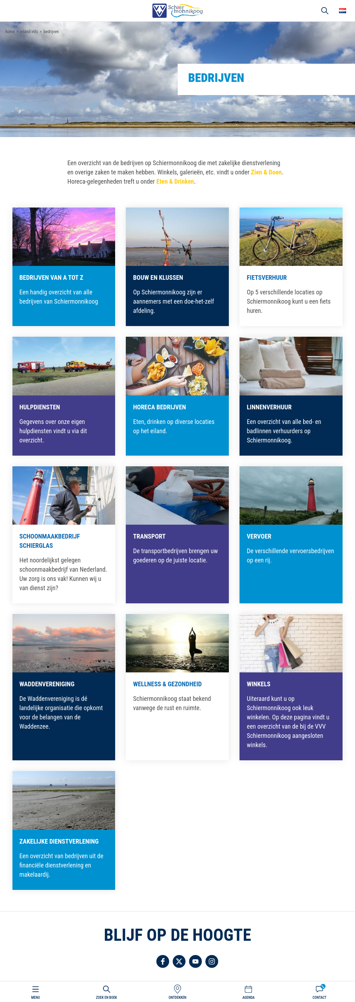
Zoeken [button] (325, 11)
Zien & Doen (266, 172)
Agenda (248, 998)
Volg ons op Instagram (211, 961)
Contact (319, 998)
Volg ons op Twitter (179, 961)
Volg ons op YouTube (195, 961)
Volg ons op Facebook (162, 961)
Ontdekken (177, 998)
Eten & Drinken (175, 181)
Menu (35, 998)
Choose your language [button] (342, 11)
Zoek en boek (106, 998)
